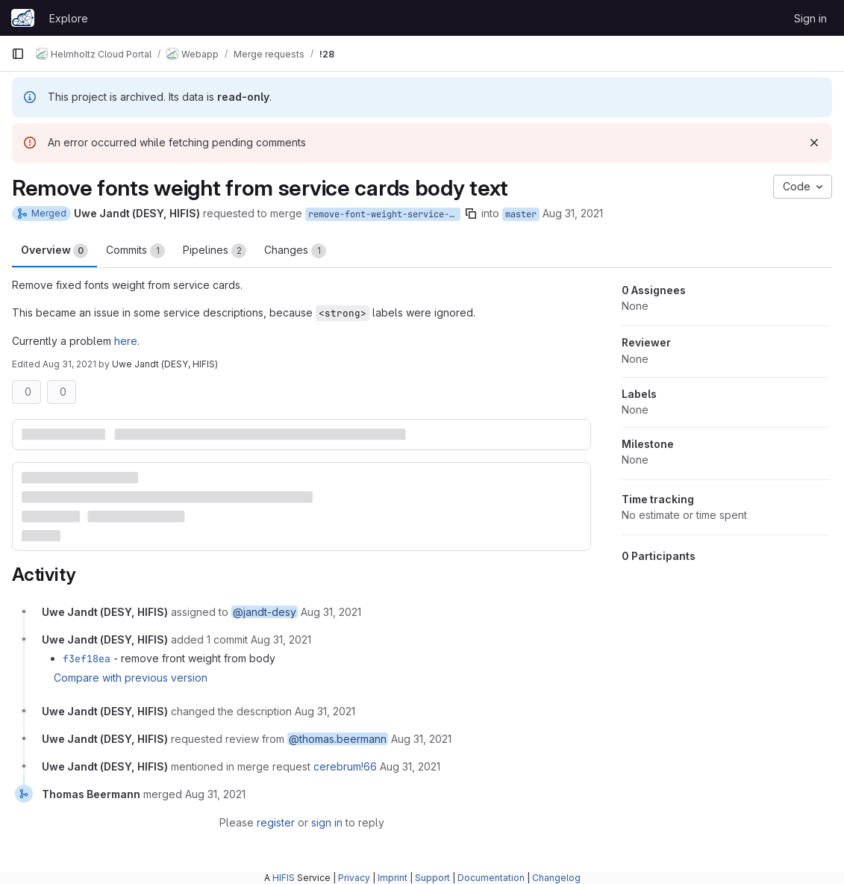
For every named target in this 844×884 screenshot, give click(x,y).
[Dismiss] (814, 143)
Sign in (810, 18)
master (521, 214)
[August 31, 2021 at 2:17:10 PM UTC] (215, 794)
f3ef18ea (86, 658)
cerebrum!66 (345, 766)
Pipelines (214, 250)
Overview (54, 250)
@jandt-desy (264, 612)
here (125, 340)
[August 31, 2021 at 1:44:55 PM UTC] (281, 639)
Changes (295, 250)
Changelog (556, 877)
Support (432, 877)
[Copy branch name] (471, 213)
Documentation (491, 877)
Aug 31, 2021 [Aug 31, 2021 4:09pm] (69, 364)
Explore (68, 18)
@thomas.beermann (338, 738)
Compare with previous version (130, 677)
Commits (135, 250)
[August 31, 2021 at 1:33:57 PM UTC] (331, 612)
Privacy (354, 877)
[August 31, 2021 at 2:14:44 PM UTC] (410, 766)
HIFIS (283, 877)
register (276, 822)
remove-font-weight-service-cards (384, 214)
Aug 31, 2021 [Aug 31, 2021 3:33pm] (573, 213)
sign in (327, 822)
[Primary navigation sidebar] (18, 54)
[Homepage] (22, 18)
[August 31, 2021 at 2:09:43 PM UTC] (325, 711)
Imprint (392, 877)
